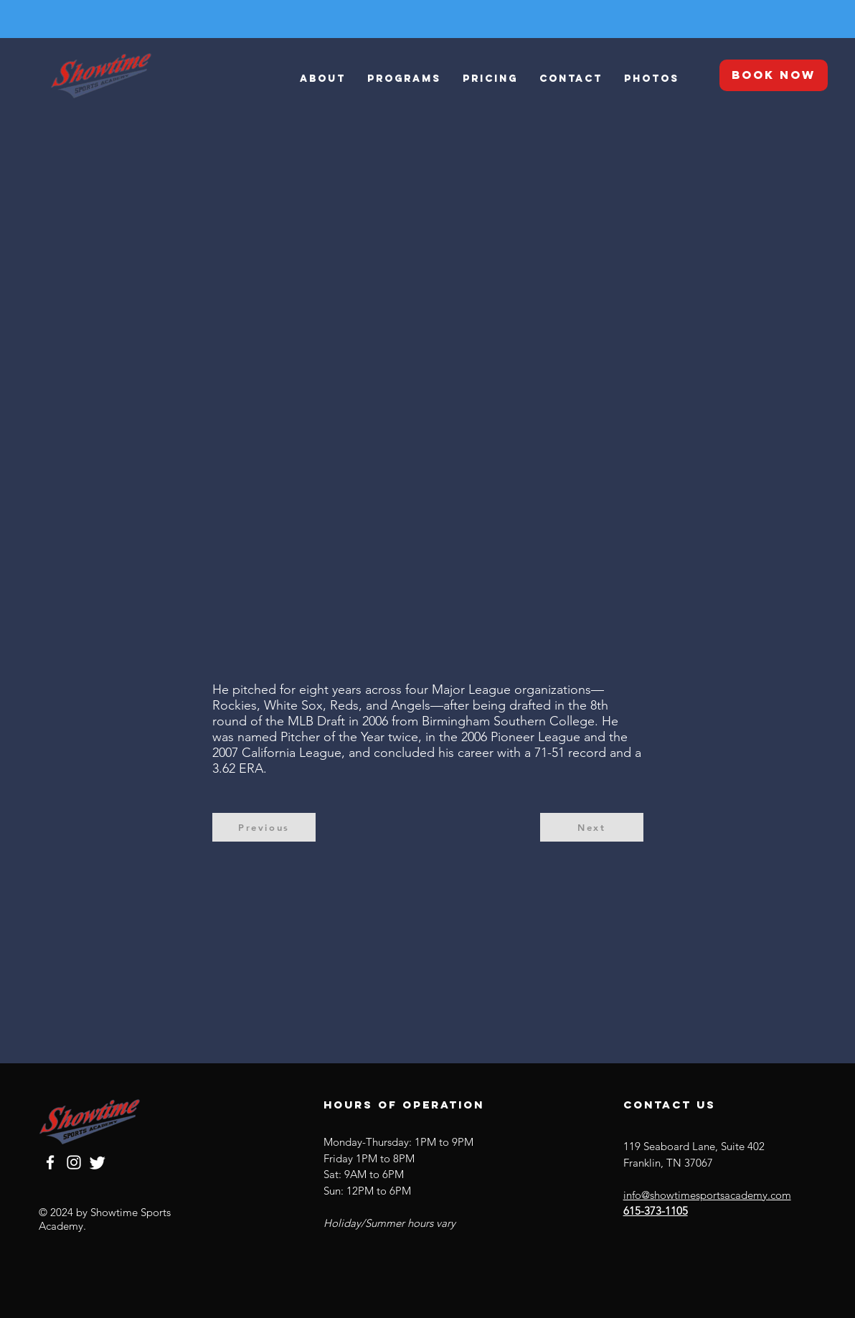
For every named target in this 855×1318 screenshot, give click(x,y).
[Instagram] (74, 1162)
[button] (404, 79)
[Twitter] (97, 1162)
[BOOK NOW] (773, 75)
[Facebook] (50, 1162)
